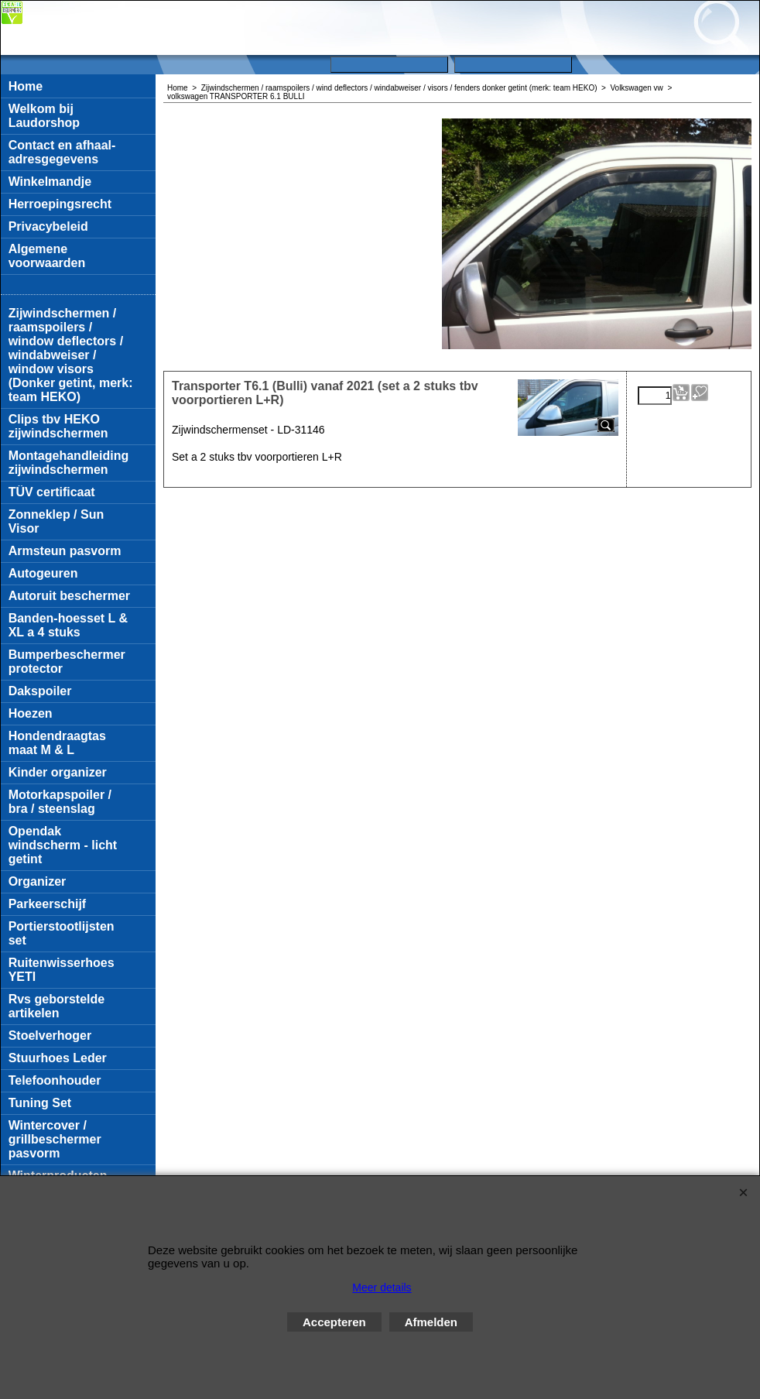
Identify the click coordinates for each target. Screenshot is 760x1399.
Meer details (381, 1287)
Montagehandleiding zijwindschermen (69, 462)
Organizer (38, 881)
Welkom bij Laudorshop (44, 115)
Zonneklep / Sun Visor (56, 521)
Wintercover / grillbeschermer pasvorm (55, 1139)
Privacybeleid (48, 226)
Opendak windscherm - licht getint (63, 845)
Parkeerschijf (48, 903)
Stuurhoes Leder (58, 1058)
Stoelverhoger (50, 1035)
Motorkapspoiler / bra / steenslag (60, 801)
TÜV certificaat (52, 492)
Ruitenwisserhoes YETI (62, 969)
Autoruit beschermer (69, 595)
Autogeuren (43, 573)
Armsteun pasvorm (65, 550)
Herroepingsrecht (60, 204)
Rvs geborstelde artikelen (56, 1006)
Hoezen (31, 713)
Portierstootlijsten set (62, 933)
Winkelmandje (50, 181)
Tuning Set (40, 1102)
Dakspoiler (40, 691)
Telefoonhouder (55, 1080)
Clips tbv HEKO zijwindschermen (58, 426)
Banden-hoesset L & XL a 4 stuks (68, 625)
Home (26, 86)
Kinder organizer (58, 772)
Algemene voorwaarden (47, 255)
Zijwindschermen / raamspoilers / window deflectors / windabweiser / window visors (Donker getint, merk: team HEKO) (71, 355)
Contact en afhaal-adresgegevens (62, 152)
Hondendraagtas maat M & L (57, 742)
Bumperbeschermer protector (67, 661)
